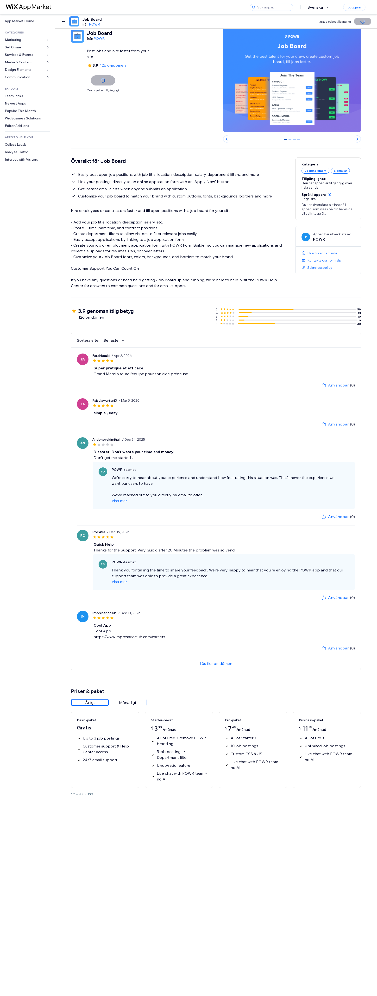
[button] (329, 194)
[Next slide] (357, 139)
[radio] (90, 702)
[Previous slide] (226, 139)
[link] (27, 21)
